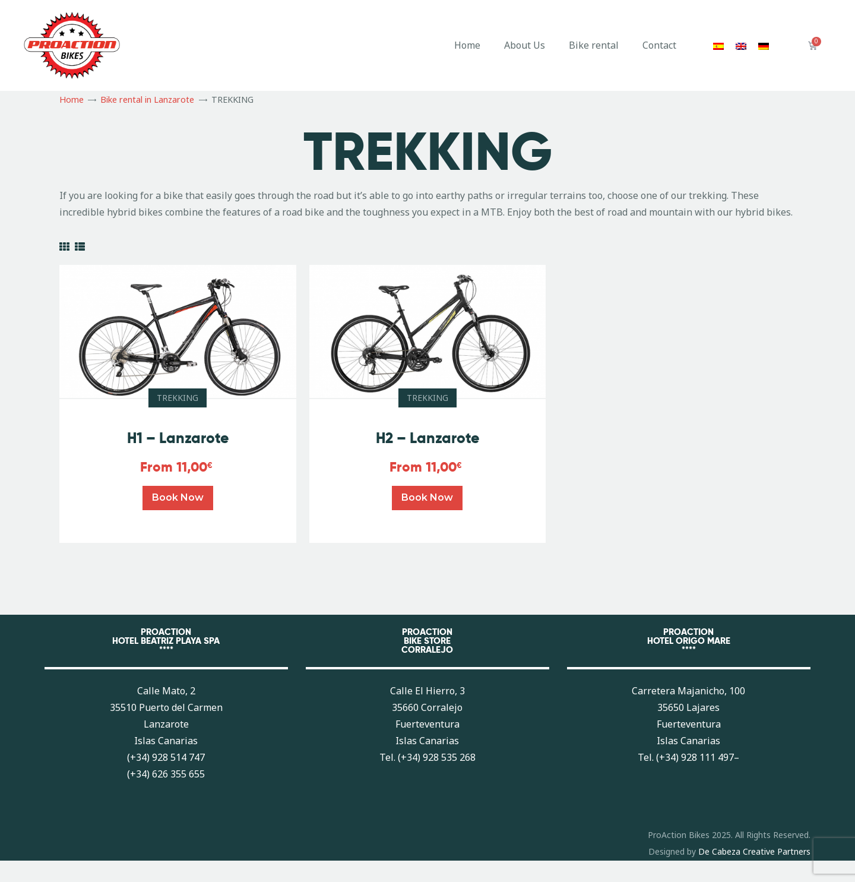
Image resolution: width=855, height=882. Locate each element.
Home (467, 45)
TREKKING (177, 397)
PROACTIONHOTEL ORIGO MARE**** (688, 640)
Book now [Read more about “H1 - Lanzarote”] (178, 497)
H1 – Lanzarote (178, 438)
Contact (659, 45)
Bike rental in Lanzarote (147, 99)
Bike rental (594, 45)
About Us (524, 45)
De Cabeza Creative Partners (754, 851)
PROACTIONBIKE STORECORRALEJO (427, 640)
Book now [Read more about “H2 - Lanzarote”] (427, 497)
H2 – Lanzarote (427, 438)
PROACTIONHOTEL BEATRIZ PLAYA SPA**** (166, 640)
